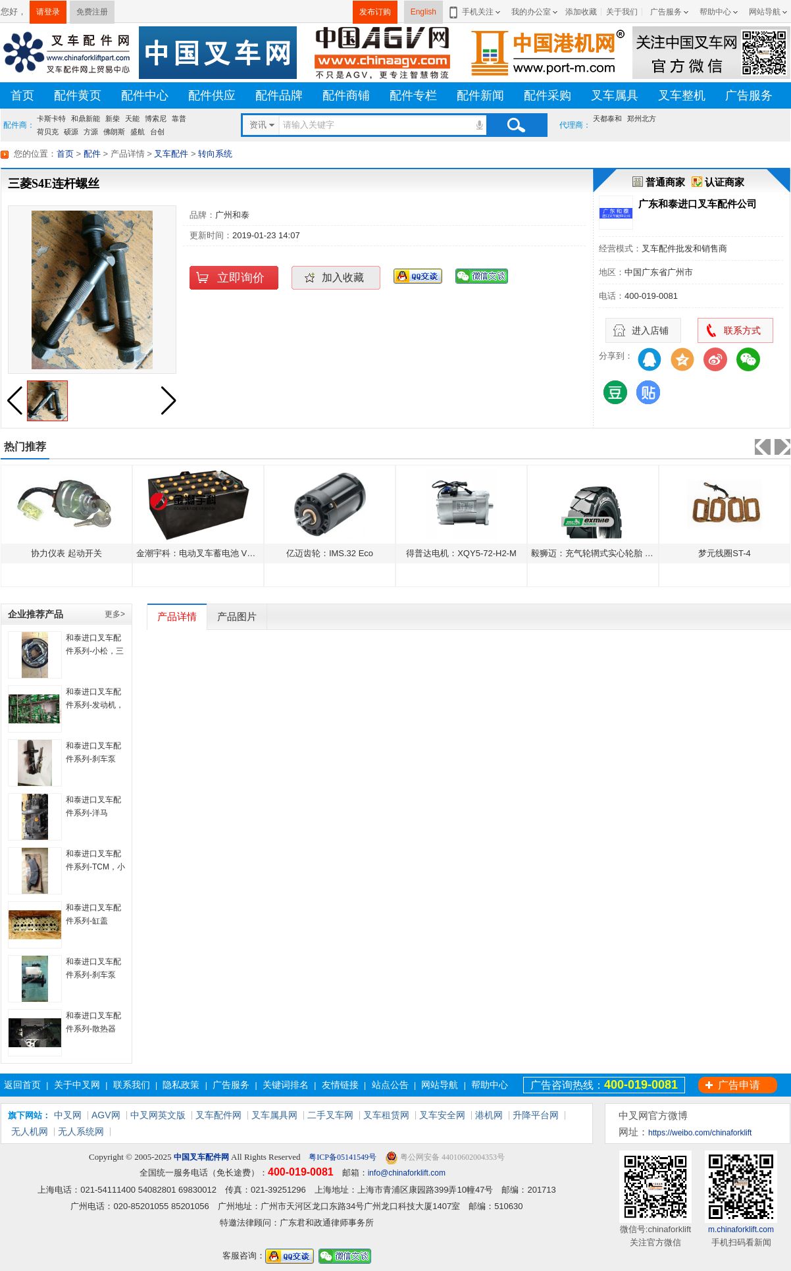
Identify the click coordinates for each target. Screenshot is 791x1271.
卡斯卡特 (51, 118)
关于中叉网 (77, 1084)
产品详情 (177, 616)
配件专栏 (413, 95)
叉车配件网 (218, 1115)
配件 (92, 154)
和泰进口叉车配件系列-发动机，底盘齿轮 (95, 705)
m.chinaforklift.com (741, 1229)
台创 (157, 132)
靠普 (179, 118)
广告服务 (666, 11)
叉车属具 (614, 95)
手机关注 (475, 11)
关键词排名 (286, 1084)
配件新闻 (480, 95)
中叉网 (68, 1115)
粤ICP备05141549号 (341, 1157)
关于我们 (622, 11)
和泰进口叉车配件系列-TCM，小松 (95, 867)
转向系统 (215, 154)
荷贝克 (48, 132)
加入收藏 (343, 277)
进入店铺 (650, 330)
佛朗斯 (114, 132)
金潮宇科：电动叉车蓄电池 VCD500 (205, 553)
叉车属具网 (274, 1115)
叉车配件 (171, 154)
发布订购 (375, 11)
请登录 (48, 11)
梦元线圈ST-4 (724, 553)
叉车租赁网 (386, 1115)
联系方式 (742, 330)
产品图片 (237, 616)
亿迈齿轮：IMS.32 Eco (329, 553)
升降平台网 (536, 1115)
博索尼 (155, 118)
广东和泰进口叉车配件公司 (697, 203)
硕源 (71, 132)
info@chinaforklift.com (407, 1173)
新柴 (112, 118)
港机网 (489, 1115)
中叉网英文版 (158, 1115)
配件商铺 (346, 95)
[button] (168, 400)
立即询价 (241, 277)
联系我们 (131, 1084)
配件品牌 (279, 95)
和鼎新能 (85, 118)
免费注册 (92, 11)
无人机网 (29, 1131)
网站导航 (764, 11)
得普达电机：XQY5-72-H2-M (461, 553)
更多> (115, 614)
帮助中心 (715, 11)
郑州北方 (641, 118)
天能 (132, 118)
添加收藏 (581, 11)
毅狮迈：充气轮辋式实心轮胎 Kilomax (603, 553)
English (423, 11)
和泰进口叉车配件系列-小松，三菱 (95, 651)
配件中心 (144, 95)
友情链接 (340, 1084)
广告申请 (739, 1085)
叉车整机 (681, 95)
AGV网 (105, 1115)
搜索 (516, 125)
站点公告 (390, 1084)
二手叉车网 (330, 1115)
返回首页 (22, 1084)
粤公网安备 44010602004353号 (445, 1157)
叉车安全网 (442, 1115)
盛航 (137, 132)
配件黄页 (77, 95)
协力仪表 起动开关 (66, 553)
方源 (91, 132)
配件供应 (212, 95)
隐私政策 (181, 1084)
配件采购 (547, 95)
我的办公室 (531, 11)
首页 (22, 95)
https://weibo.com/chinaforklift (700, 1132)
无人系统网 (81, 1131)
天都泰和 (607, 118)
